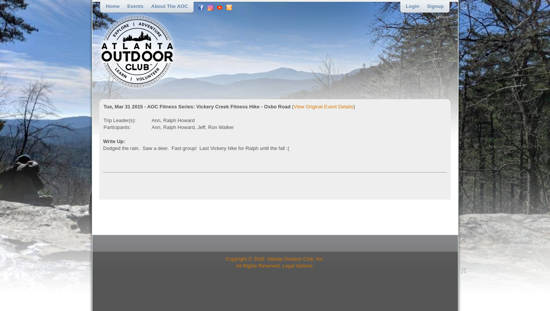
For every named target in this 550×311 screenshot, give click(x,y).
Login (412, 6)
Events (135, 6)
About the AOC (169, 6)
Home (113, 6)
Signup (435, 6)
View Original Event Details (324, 107)
